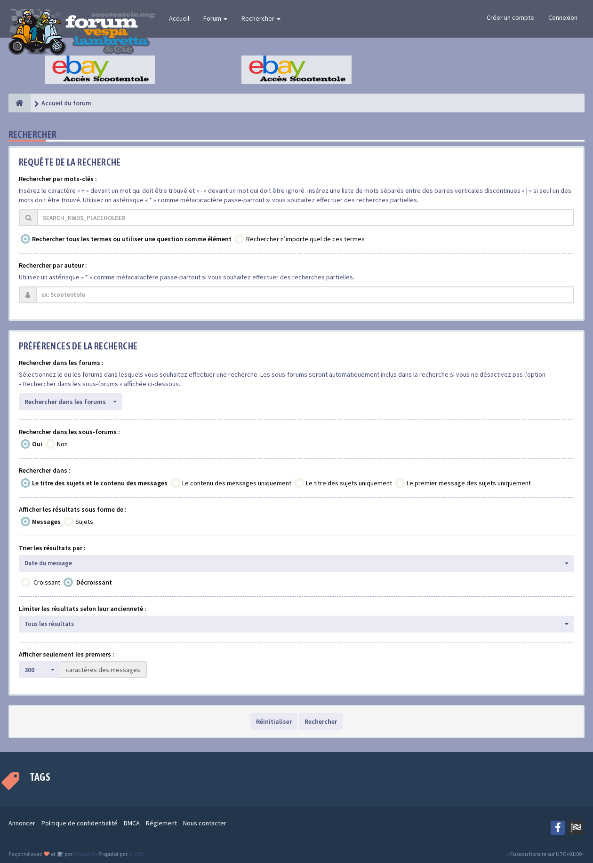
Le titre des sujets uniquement (349, 483)
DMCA (132, 823)
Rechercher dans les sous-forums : (69, 432)
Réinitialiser (274, 721)
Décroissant (94, 582)
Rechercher (260, 18)
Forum (215, 18)
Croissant (46, 582)
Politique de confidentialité (79, 823)
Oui (37, 444)
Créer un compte (510, 17)
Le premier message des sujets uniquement (469, 483)
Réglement (161, 823)
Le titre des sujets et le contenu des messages (100, 483)
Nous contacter (204, 823)
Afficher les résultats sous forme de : (73, 509)
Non (62, 444)
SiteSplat (83, 853)
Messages (46, 521)
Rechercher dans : (45, 470)
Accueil (179, 18)
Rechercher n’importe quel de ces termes (305, 239)
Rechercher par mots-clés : (58, 178)
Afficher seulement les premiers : (66, 654)
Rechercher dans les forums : (61, 362)
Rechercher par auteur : (53, 265)
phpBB (135, 853)
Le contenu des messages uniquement (236, 483)
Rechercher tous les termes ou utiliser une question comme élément (132, 239)
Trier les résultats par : (52, 548)
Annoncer (21, 823)
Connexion (562, 17)
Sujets (84, 521)
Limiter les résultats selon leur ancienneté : (82, 608)
